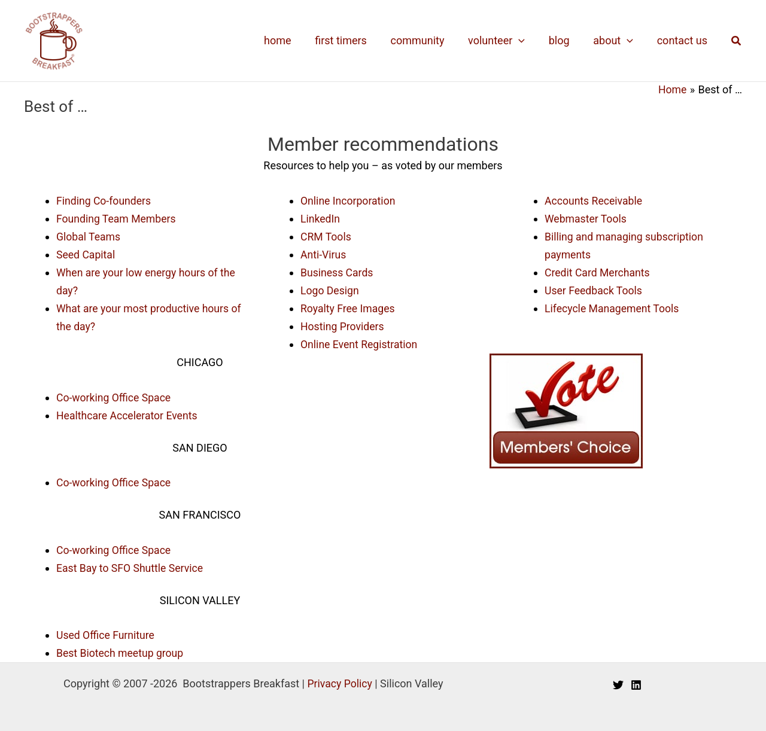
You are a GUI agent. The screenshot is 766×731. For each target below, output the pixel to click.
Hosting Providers (343, 324)
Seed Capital (86, 254)
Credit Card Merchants (598, 271)
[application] (526, 41)
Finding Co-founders (104, 200)
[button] (736, 40)
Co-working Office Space (115, 395)
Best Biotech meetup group (121, 650)
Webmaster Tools (586, 218)
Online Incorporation (348, 200)
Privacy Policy (339, 680)
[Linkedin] (636, 681)
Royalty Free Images (348, 307)
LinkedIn (320, 218)
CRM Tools (326, 236)
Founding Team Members (117, 218)
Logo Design (330, 289)
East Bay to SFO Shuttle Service (131, 565)
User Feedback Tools (595, 289)
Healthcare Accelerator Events (128, 413)
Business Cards (337, 271)
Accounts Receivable (595, 200)
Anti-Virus (323, 254)
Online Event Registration (360, 342)
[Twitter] (618, 681)
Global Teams (89, 236)
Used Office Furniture (106, 632)
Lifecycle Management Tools (613, 307)
